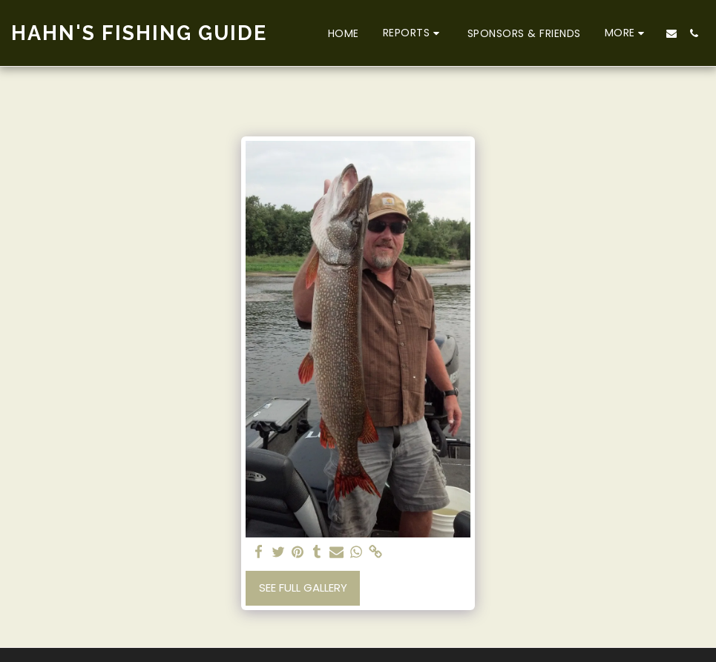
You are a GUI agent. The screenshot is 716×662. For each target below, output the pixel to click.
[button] (413, 33)
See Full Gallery (303, 587)
